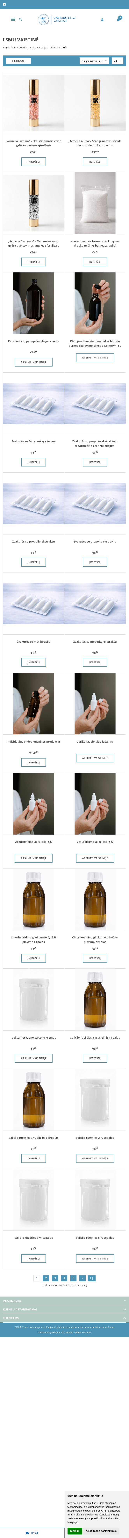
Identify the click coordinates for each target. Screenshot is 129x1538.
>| (91, 1278)
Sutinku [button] (75, 1531)
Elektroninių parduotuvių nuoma (55, 1332)
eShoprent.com (82, 1332)
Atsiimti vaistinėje (34, 362)
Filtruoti (18, 61)
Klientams (11, 1318)
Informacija (12, 1301)
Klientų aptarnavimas (20, 1309)
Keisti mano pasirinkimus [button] (101, 1531)
